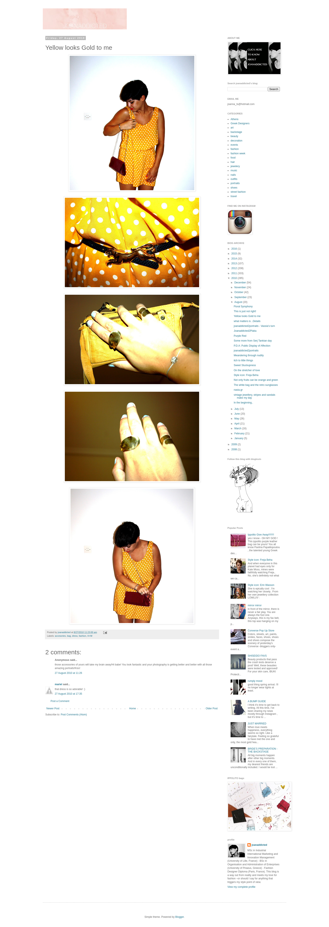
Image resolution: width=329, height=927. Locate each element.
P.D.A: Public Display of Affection (252, 345)
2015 (234, 253)
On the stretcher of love (247, 370)
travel (234, 196)
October (239, 292)
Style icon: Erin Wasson (261, 585)
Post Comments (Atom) (74, 714)
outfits (234, 179)
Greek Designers (240, 123)
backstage (236, 132)
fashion (82, 636)
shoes (234, 187)
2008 (234, 449)
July (237, 408)
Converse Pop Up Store (261, 630)
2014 (234, 258)
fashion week (238, 153)
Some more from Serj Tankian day (253, 340)
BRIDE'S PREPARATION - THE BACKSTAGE (263, 750)
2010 (234, 278)
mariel (58, 684)
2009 (234, 444)
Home (132, 708)
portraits (235, 183)
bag (69, 636)
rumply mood (255, 681)
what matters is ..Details (247, 321)
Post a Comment (60, 701)
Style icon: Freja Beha (246, 375)
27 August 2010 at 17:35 (68, 693)
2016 (234, 248)
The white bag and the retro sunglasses (256, 385)
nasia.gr (238, 389)
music (234, 170)
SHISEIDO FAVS (257, 655)
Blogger (179, 916)
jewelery (235, 166)
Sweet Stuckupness (245, 365)
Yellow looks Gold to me (247, 316)
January (239, 438)
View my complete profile (241, 886)
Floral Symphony (243, 306)
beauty (234, 136)
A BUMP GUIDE (257, 701)
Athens (234, 119)
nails (233, 174)
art (232, 127)
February (239, 433)
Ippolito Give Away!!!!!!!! (261, 534)
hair (233, 162)
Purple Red (240, 335)
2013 (234, 263)
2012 (234, 268)
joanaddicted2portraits (246, 350)
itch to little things (243, 360)
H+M (89, 636)
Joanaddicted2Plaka (245, 330)
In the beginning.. (243, 402)
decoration (236, 140)
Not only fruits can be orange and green (256, 379)
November (240, 287)
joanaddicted (64, 632)
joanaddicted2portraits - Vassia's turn (254, 326)
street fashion (238, 191)
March (238, 428)
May (237, 418)
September (240, 297)
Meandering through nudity (249, 355)
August (238, 302)
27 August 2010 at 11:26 (68, 673)
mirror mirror (255, 605)
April (237, 423)
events (234, 144)
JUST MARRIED (257, 723)
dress (74, 636)
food (233, 157)
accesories (60, 636)
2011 (234, 273)
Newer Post (52, 708)
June (237, 413)
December (240, 282)
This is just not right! (245, 311)
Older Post (212, 708)
